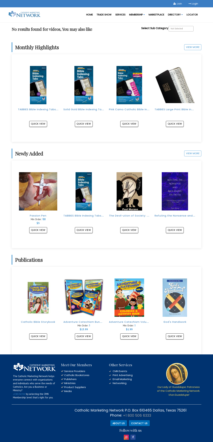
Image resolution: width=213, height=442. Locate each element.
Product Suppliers (75, 387)
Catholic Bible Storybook (38, 322)
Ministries (70, 383)
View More (191, 47)
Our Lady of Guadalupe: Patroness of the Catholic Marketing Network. (178, 391)
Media (68, 391)
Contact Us (139, 423)
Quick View (38, 124)
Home (89, 14)
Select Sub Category (154, 28)
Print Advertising (123, 375)
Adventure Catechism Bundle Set (86, 322)
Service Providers (74, 371)
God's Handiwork (174, 322)
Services (120, 14)
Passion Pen (38, 215)
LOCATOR (192, 14)
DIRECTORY (175, 14)
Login (193, 3)
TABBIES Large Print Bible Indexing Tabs (181, 109)
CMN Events (120, 371)
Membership (137, 14)
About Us (118, 423)
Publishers (70, 379)
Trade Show (104, 14)
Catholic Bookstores (76, 375)
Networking (119, 383)
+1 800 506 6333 (137, 415)
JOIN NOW (19, 394)
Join (177, 3)
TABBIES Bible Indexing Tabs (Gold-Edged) (47, 109)
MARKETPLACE (156, 14)
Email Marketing (122, 379)
